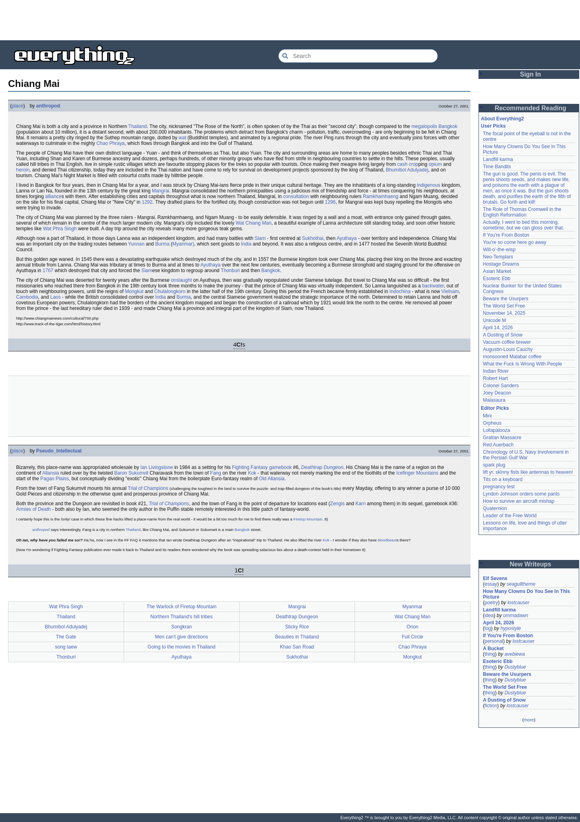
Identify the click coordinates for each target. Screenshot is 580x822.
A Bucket (493, 648)
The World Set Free (504, 306)
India (246, 244)
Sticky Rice (297, 627)
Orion (412, 627)
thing (490, 654)
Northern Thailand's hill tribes (181, 617)
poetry (491, 602)
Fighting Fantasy (250, 467)
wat (182, 137)
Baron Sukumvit (131, 473)
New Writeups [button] (530, 564)
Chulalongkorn (169, 291)
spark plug (494, 465)
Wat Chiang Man (253, 223)
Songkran (181, 627)
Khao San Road (297, 647)
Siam (260, 238)
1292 (147, 202)
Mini (487, 416)
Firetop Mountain (307, 519)
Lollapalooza (496, 430)
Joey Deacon (497, 393)
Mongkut (134, 291)
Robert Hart (495, 378)
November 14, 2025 (504, 313)
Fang (215, 473)
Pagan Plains (54, 478)
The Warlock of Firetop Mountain (182, 606)
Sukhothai (312, 238)
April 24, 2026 (498, 623)
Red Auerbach (498, 445)
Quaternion (495, 508)
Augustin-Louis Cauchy (507, 349)
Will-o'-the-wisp (499, 249)
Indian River (496, 371)
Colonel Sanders (501, 385)
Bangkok (448, 126)
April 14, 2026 (498, 327)
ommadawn (515, 615)
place (17, 106)
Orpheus (492, 423)
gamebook (280, 467)
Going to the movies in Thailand (181, 647)
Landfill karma (498, 159)
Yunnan (136, 244)
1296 (330, 202)
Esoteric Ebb (496, 278)
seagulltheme (521, 584)
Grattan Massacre (502, 437)
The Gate (66, 637)
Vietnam (450, 291)
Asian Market (497, 271)
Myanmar (412, 606)
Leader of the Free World (509, 515)
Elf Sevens (495, 578)
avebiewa (514, 654)
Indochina (399, 291)
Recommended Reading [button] (530, 108)
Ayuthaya (347, 238)
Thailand (137, 126)
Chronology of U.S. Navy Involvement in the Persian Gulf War (526, 455)
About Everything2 (502, 119)
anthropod (48, 106)
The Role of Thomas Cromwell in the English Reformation (522, 212)
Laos (55, 297)
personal (494, 641)
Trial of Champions (148, 488)
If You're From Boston (506, 235)
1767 (48, 270)
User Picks (493, 126)
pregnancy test (499, 486)
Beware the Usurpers (505, 299)
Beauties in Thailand (297, 637)
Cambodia (27, 297)
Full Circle (412, 637)
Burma (162, 244)
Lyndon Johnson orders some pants (521, 494)
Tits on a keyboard (502, 479)
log (488, 628)
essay (491, 584)
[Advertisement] (290, 20)
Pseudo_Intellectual (59, 451)
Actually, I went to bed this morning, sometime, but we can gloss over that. (523, 225)
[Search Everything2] (358, 56)
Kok (252, 473)
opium (435, 164)
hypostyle (510, 628)
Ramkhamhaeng (380, 196)
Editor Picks (495, 408)
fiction (491, 705)
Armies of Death (33, 509)
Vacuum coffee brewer (507, 342)
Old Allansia (271, 478)
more (529, 719)
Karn (360, 503)
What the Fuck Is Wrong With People (522, 364)
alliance (53, 196)
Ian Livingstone (157, 467)
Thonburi (230, 270)
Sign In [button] (530, 74)
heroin (22, 170)
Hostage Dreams (501, 264)
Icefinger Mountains (417, 473)
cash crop (407, 164)
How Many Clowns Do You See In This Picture (526, 594)
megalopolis (424, 126)
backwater (433, 286)
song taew (66, 647)
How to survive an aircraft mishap (518, 501)
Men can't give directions (181, 637)
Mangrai (160, 191)
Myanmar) (183, 244)
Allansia (50, 473)
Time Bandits (497, 166)
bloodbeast (387, 540)
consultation (296, 196)
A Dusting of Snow (502, 335)
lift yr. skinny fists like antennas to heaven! (528, 472)
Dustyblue (515, 667)
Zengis (337, 503)
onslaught (181, 280)
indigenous (428, 185)
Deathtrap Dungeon (322, 467)
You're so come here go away (514, 242)
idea (489, 615)
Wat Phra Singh (60, 228)
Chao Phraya (110, 143)
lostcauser (519, 602)
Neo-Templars (498, 257)
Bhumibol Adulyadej (407, 170)
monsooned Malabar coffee (512, 356)
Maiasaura (494, 400)
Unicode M (494, 320)
